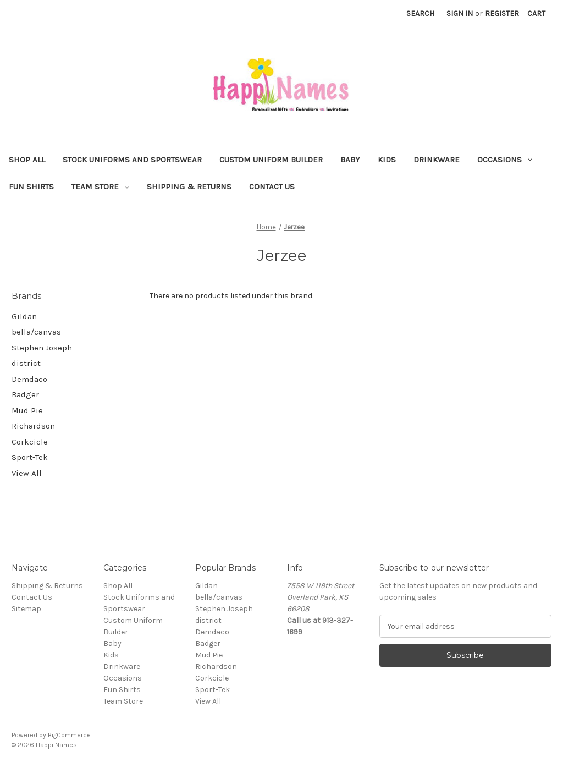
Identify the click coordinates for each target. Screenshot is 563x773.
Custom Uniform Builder (271, 160)
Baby (350, 160)
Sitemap (26, 608)
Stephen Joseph (42, 348)
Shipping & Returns (189, 186)
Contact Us (272, 186)
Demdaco (29, 379)
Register (502, 13)
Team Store (100, 186)
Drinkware (436, 160)
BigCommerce (69, 735)
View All (27, 473)
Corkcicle (30, 442)
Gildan (24, 316)
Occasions (504, 160)
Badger (25, 394)
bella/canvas (36, 332)
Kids (387, 160)
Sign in (459, 13)
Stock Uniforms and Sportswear (132, 160)
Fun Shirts (31, 186)
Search (420, 13)
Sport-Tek (30, 457)
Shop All (27, 160)
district (26, 363)
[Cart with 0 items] (536, 13)
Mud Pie (27, 410)
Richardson (33, 426)
